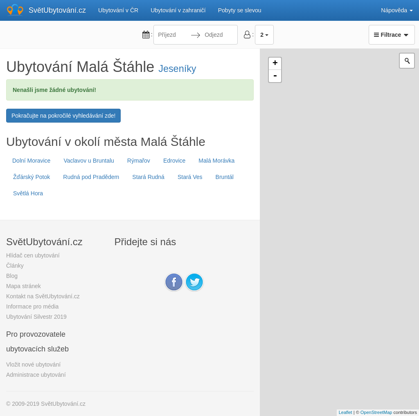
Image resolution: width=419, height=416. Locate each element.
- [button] (275, 76)
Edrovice (174, 160)
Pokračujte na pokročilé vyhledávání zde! (63, 115)
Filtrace (392, 34)
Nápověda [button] (397, 10)
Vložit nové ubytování (33, 364)
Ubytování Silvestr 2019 (36, 316)
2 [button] (264, 34)
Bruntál (225, 177)
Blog (12, 276)
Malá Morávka (216, 160)
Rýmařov (138, 160)
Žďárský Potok (31, 177)
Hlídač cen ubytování (33, 255)
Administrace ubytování (36, 374)
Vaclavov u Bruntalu (88, 160)
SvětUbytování (57, 10)
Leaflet (345, 412)
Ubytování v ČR (118, 10)
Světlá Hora (28, 193)
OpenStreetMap (376, 412)
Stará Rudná (148, 177)
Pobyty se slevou (239, 10)
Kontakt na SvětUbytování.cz (43, 296)
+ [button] (275, 64)
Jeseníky (177, 68)
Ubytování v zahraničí (178, 10)
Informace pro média (32, 306)
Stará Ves (190, 177)
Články (15, 265)
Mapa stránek (23, 286)
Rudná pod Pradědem (91, 177)
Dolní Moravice (31, 160)
